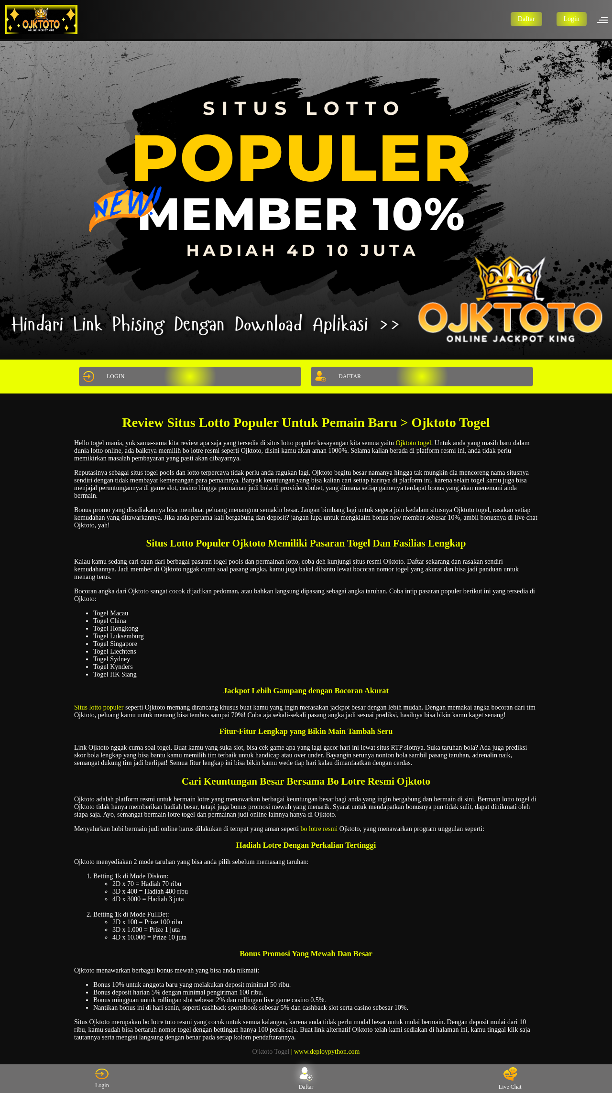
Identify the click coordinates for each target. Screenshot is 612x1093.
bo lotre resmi (319, 828)
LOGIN (102, 376)
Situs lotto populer (98, 707)
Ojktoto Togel (270, 1051)
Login (571, 18)
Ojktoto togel (413, 443)
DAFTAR (336, 376)
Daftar (526, 18)
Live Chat (510, 1078)
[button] (605, 19)
